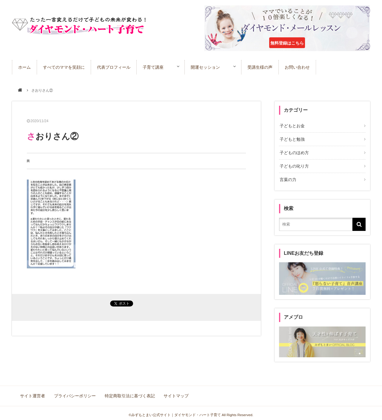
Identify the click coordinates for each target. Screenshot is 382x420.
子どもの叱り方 (293, 164)
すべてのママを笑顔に (64, 67)
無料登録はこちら (287, 43)
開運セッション (208, 67)
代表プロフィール (113, 67)
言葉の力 (287, 177)
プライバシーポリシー (75, 393)
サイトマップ (174, 393)
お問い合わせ (302, 67)
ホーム (24, 67)
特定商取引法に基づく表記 (129, 393)
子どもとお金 (291, 125)
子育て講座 (153, 67)
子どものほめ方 (293, 151)
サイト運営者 (32, 393)
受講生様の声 (265, 67)
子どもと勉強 (291, 139)
